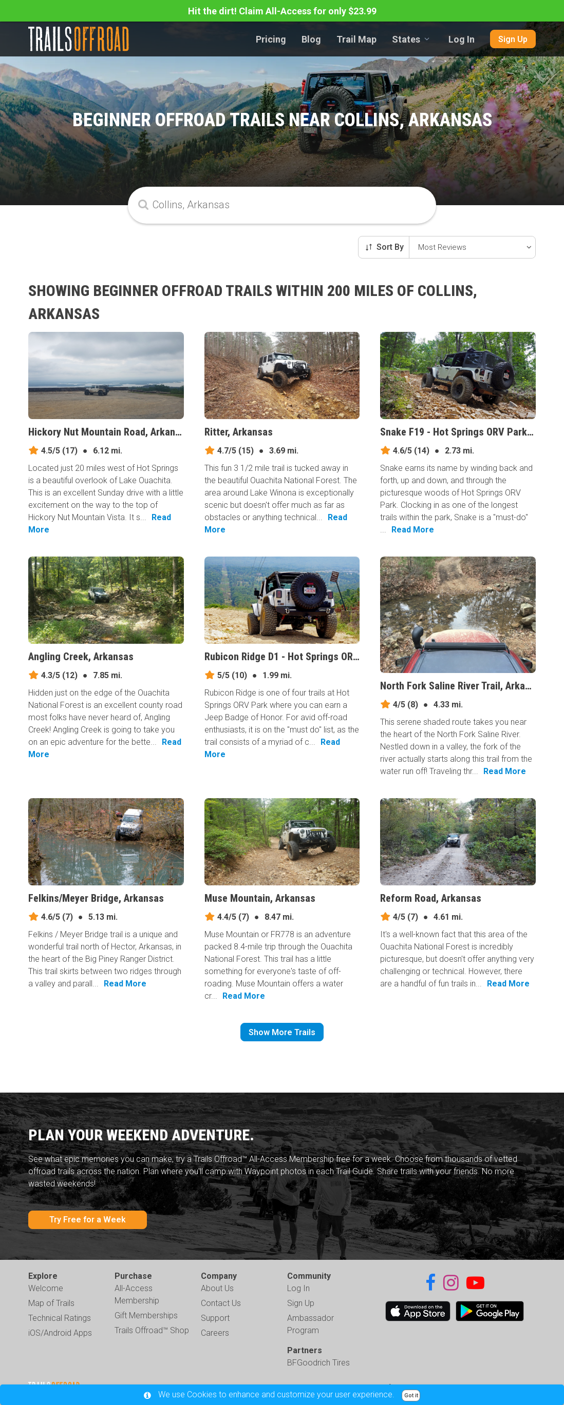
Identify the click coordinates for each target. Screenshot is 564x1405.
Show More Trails (282, 1032)
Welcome (45, 1288)
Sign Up (513, 39)
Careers (215, 1333)
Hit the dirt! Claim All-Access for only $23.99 (282, 11)
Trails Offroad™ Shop (152, 1330)
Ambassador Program (310, 1324)
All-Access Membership (137, 1294)
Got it (411, 1395)
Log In (461, 39)
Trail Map (356, 39)
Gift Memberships (146, 1315)
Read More (412, 530)
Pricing (271, 39)
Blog (311, 39)
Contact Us (221, 1303)
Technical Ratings (59, 1318)
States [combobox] (406, 39)
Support (215, 1318)
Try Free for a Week (87, 1219)
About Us (217, 1288)
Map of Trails (51, 1303)
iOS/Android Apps (60, 1333)
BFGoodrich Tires (318, 1363)
